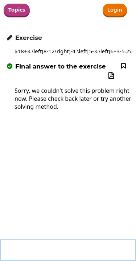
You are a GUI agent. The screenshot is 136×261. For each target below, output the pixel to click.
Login (114, 10)
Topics (16, 10)
